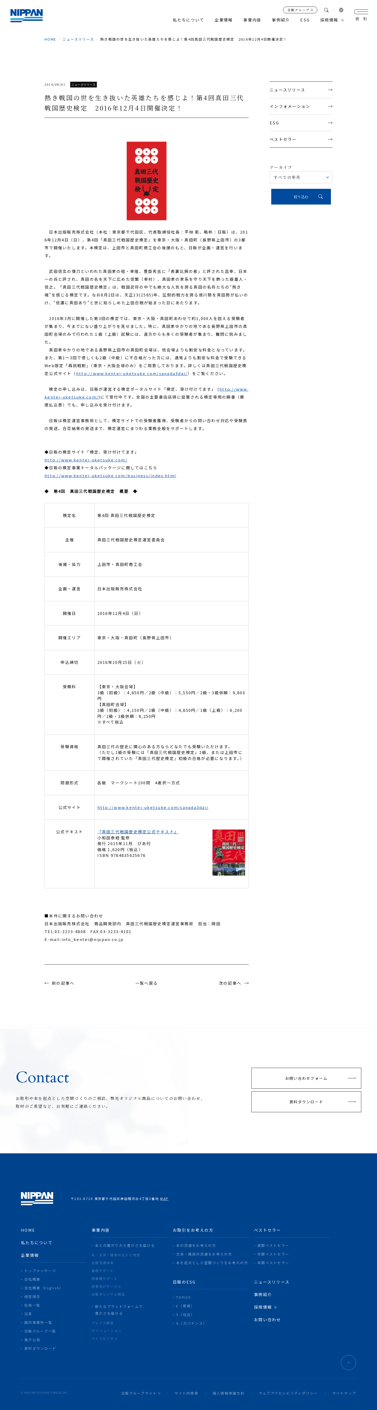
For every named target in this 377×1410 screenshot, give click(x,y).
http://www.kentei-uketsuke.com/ (86, 459)
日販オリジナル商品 (108, 1294)
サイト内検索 (186, 1393)
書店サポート (103, 1270)
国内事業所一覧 (38, 1322)
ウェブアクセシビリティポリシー (288, 1393)
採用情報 (329, 20)
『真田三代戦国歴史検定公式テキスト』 (138, 831)
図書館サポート (105, 1278)
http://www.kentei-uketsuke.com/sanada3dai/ (132, 373)
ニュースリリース (78, 39)
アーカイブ (281, 167)
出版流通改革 (103, 1262)
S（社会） (185, 1314)
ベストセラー (301, 139)
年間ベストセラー (273, 1262)
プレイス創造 (103, 1322)
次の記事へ (230, 983)
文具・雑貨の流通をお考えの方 (204, 1254)
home (50, 39)
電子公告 (32, 1339)
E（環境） (185, 1305)
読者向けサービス (106, 1286)
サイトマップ (344, 1393)
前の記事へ (63, 983)
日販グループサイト (139, 1393)
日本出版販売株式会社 (26, 15)
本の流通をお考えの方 (196, 1245)
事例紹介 (281, 20)
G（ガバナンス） (191, 1323)
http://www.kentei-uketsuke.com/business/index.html (110, 475)
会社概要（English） (43, 1287)
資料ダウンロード (40, 1348)
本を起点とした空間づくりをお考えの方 (212, 1262)
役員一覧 (32, 1305)
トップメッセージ (40, 1270)
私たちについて (188, 20)
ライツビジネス (105, 1338)
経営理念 (32, 1296)
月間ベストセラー (273, 1254)
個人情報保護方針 (229, 1393)
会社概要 (32, 1279)
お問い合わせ (267, 1319)
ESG (301, 122)
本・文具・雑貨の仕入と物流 (116, 1255)
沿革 (28, 1313)
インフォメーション (301, 106)
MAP (164, 1198)
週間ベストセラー (273, 1245)
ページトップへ (348, 1362)
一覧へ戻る (146, 983)
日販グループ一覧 (40, 1331)
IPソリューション (107, 1330)
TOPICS (183, 1297)
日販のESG (184, 1282)
